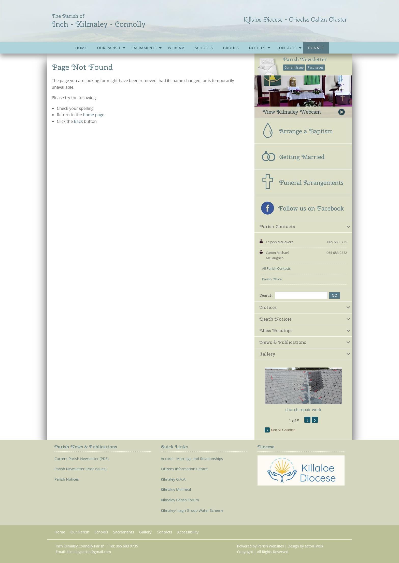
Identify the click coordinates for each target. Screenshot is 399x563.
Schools (204, 47)
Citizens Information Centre (184, 469)
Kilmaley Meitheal (176, 489)
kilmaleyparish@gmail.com (89, 551)
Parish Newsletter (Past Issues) (80, 469)
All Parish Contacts (276, 268)
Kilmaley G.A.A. (173, 479)
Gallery (145, 532)
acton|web (314, 546)
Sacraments (144, 47)
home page (93, 114)
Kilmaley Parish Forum (180, 500)
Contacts (287, 47)
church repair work (303, 409)
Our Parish (108, 47)
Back (78, 121)
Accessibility (188, 532)
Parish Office (272, 279)
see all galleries (283, 430)
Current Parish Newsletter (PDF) (81, 459)
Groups (231, 47)
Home (81, 47)
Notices (257, 47)
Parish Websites (271, 546)
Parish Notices (66, 479)
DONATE (316, 47)
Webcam (176, 47)
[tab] (303, 227)
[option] (303, 390)
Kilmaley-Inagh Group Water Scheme (192, 510)
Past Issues (315, 67)
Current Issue (294, 67)
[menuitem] (81, 48)
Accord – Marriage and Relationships (192, 459)
